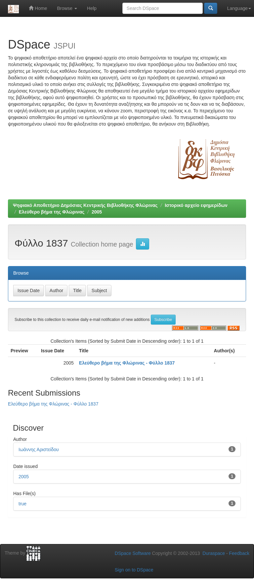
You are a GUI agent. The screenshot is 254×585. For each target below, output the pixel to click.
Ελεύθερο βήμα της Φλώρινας (52, 211)
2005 (97, 211)
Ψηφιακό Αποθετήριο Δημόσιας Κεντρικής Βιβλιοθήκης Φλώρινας (85, 205)
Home (38, 8)
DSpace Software (133, 553)
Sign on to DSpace (134, 569)
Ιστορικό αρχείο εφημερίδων (196, 205)
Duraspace (213, 553)
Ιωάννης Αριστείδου (39, 449)
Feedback (239, 553)
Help (92, 8)
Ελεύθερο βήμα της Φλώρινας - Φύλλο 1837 (127, 363)
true (22, 503)
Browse (67, 8)
